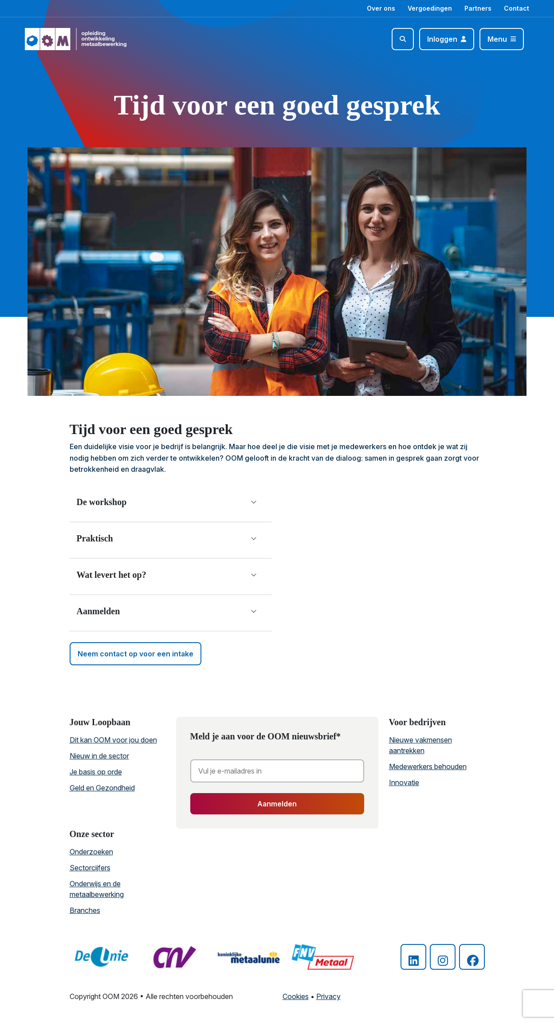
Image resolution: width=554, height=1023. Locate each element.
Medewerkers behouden (428, 766)
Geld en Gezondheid (102, 787)
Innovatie (404, 782)
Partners (477, 8)
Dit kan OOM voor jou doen (113, 739)
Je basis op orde (96, 771)
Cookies (296, 996)
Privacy (328, 996)
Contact (516, 8)
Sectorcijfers (90, 867)
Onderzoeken (91, 851)
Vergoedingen (430, 8)
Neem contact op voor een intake (135, 653)
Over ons (381, 8)
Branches (85, 910)
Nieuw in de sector (99, 755)
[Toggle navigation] (501, 39)
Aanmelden (277, 803)
